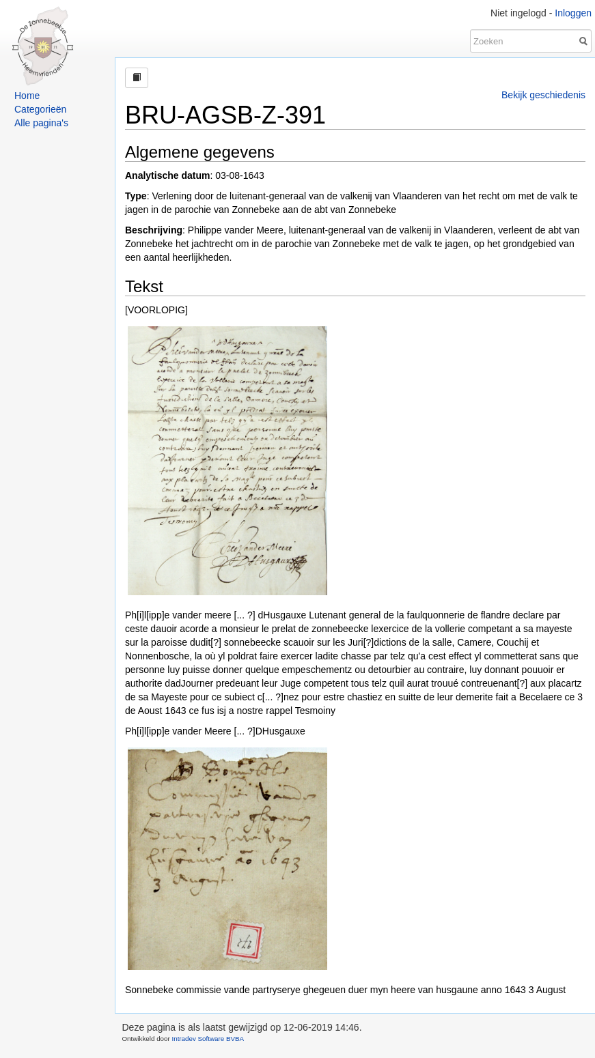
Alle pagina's (41, 122)
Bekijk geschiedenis (543, 94)
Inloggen (573, 13)
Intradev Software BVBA (207, 1038)
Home (27, 95)
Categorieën (40, 109)
